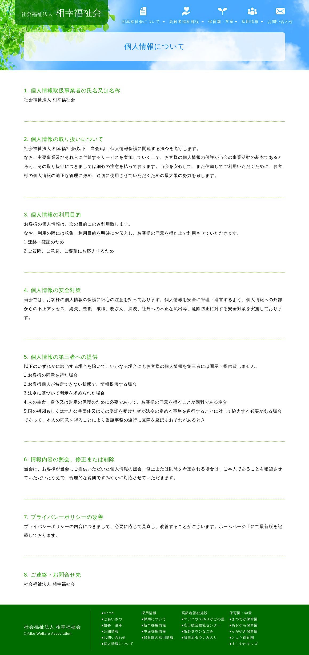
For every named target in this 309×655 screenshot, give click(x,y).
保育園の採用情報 (159, 638)
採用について (155, 619)
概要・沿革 (113, 625)
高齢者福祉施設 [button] (186, 17)
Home (109, 613)
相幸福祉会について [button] (143, 17)
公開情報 (111, 631)
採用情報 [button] (252, 17)
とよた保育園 (243, 638)
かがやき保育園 (245, 631)
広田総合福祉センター (202, 625)
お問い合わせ (280, 17)
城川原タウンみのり (200, 638)
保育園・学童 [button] (222, 17)
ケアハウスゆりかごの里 (204, 619)
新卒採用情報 (155, 625)
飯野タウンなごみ (199, 631)
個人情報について (119, 644)
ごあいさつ (113, 619)
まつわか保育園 (245, 619)
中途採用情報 (155, 631)
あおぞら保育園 (245, 625)
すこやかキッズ (245, 644)
